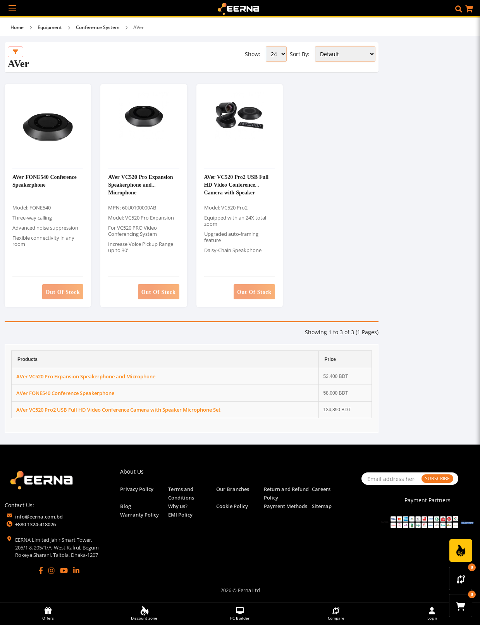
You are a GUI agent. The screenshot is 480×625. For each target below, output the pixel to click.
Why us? (178, 506)
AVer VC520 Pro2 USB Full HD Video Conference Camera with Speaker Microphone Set (236, 188)
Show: (252, 54)
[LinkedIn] (76, 570)
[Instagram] (51, 570)
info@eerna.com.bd (39, 516)
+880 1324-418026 (35, 524)
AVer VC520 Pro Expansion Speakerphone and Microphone (140, 184)
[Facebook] (41, 570)
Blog (125, 506)
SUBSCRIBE (437, 478)
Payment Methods (285, 506)
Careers (321, 489)
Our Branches (232, 489)
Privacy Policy (136, 489)
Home (17, 27)
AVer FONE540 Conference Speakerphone (44, 180)
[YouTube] (64, 570)
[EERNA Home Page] (240, 8)
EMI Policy (180, 514)
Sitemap (322, 506)
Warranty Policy (139, 514)
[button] (458, 8)
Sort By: (300, 54)
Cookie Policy (232, 506)
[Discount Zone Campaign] (460, 550)
